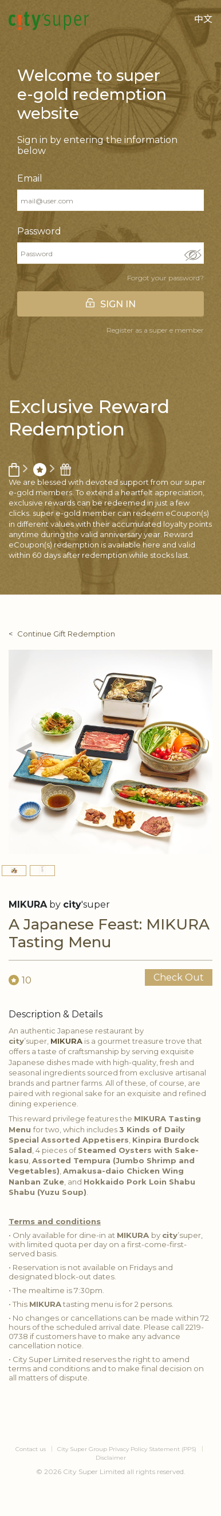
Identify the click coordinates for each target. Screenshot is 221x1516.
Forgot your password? (165, 277)
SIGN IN (118, 304)
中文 (203, 19)
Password (39, 231)
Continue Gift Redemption (66, 633)
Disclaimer (111, 1457)
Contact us (30, 1449)
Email (29, 178)
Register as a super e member (155, 330)
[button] (24, 752)
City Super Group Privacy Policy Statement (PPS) (126, 1449)
